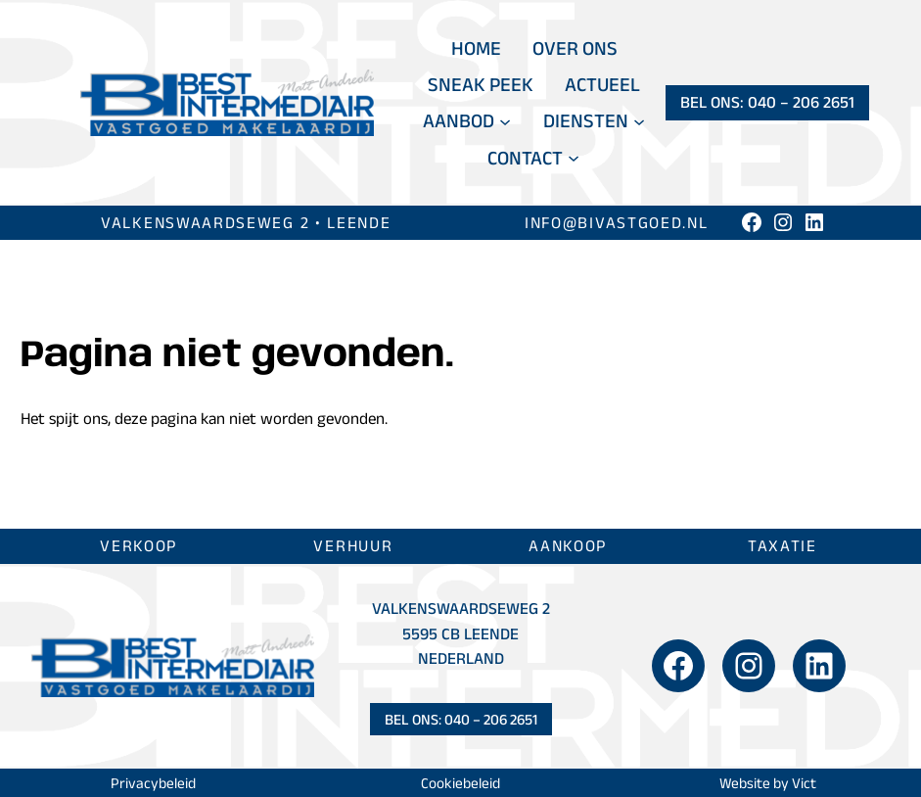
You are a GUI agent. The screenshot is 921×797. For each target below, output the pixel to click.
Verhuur (352, 545)
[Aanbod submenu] (505, 121)
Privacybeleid (153, 782)
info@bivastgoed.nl (617, 222)
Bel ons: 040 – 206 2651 (767, 102)
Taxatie (782, 545)
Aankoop (568, 545)
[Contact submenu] (573, 158)
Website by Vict (767, 782)
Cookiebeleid (460, 782)
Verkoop (138, 545)
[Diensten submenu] (639, 121)
